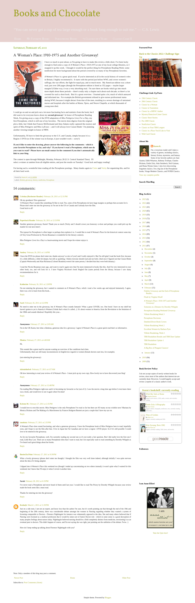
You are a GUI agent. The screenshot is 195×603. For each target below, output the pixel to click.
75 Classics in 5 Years (95, 38)
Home (17, 38)
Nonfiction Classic (149, 124)
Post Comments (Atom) (33, 583)
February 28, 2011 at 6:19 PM (37, 481)
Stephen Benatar (152, 396)
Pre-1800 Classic (148, 121)
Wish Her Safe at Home (155, 394)
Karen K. (157, 146)
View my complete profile (149, 175)
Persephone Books (66, 38)
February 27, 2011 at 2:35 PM (41, 404)
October (147, 257)
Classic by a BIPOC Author (152, 111)
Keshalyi (23, 505)
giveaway (29, 180)
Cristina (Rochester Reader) (31, 196)
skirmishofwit (25, 369)
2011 (144, 246)
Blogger (108, 598)
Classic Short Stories (150, 118)
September (148, 261)
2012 (144, 242)
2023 (144, 199)
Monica (23, 340)
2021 (144, 207)
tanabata (23, 422)
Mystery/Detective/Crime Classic (154, 114)
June (146, 272)
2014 (144, 234)
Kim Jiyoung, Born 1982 (155, 425)
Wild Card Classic (149, 134)
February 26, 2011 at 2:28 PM (40, 284)
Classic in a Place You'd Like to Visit (156, 131)
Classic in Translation (150, 108)
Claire (95, 168)
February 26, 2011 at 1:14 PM (38, 252)
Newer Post (18, 578)
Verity (104, 168)
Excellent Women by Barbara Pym (157, 329)
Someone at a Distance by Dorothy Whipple (161, 307)
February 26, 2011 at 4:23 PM (36, 303)
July (146, 268)
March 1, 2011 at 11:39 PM (38, 505)
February (148, 288)
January (147, 353)
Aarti (22, 303)
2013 (144, 238)
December (148, 249)
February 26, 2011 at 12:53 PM (48, 220)
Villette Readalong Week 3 (154, 314)
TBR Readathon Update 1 (154, 340)
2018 (144, 219)
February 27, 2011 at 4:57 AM (43, 369)
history (35, 180)
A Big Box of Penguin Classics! (156, 348)
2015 (144, 230)
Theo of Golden (152, 415)
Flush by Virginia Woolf (153, 297)
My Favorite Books (38, 38)
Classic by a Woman (149, 105)
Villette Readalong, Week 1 (154, 333)
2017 (144, 222)
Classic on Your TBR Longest (153, 128)
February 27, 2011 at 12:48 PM (42, 385)
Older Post (126, 578)
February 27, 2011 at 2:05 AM (42, 324)
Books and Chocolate (56, 14)
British (22, 180)
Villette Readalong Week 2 (154, 325)
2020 (144, 211)
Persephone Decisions (152, 318)
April (146, 280)
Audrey (23, 252)
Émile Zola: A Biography (155, 405)
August (147, 265)
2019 (144, 215)
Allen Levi (150, 417)
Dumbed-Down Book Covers (155, 322)
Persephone (50, 180)
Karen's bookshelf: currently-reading (160, 390)
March (147, 284)
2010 (144, 357)
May (146, 276)
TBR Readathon (150, 344)
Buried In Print (26, 454)
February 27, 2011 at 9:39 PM (45, 454)
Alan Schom (151, 407)
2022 (144, 203)
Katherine (24, 284)
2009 (144, 361)
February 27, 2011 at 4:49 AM (38, 340)
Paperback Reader (27, 220)
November (148, 253)
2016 (144, 226)
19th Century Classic (150, 98)
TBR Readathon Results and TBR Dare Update (162, 337)
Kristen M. (24, 404)
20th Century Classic (150, 101)
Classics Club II (122, 38)
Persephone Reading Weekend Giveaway (159, 311)
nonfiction (42, 180)
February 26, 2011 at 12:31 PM (56, 196)
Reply (22, 212)
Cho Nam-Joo (151, 427)
